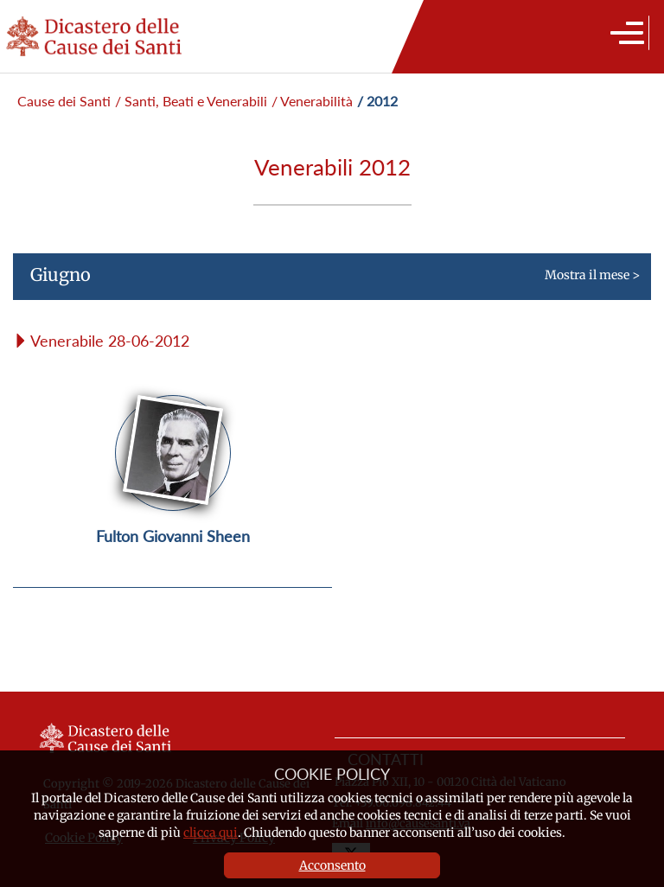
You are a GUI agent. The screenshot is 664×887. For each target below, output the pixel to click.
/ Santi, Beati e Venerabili (191, 101)
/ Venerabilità (312, 101)
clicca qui (210, 832)
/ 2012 (377, 101)
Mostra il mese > (326, 282)
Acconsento (332, 865)
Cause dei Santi (64, 101)
